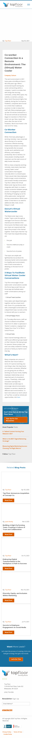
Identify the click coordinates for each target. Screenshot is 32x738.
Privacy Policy (7, 732)
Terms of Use (18, 732)
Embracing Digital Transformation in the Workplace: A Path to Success (15, 561)
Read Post (8, 500)
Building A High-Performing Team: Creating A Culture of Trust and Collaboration (14, 527)
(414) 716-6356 (9, 692)
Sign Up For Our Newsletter (12, 420)
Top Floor (8, 41)
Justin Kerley (9, 522)
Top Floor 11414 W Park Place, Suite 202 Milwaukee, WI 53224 (13, 686)
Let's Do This (16, 659)
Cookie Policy (7, 734)
